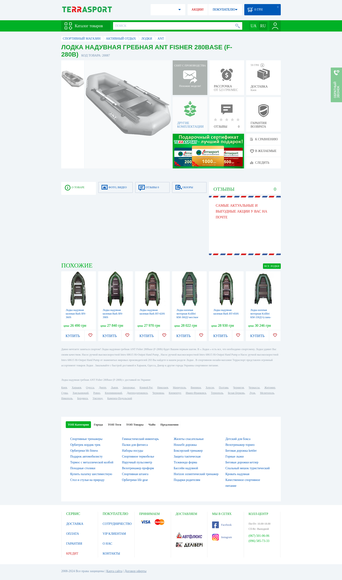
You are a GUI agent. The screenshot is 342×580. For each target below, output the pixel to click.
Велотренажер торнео (239, 444)
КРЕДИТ (72, 553)
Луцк (252, 392)
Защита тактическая (187, 456)
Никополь (66, 398)
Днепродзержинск (137, 392)
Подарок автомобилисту (86, 456)
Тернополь (217, 392)
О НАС (107, 543)
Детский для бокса (237, 439)
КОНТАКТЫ (111, 553)
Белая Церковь (236, 392)
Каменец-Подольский (119, 398)
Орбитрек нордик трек (85, 444)
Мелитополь (267, 392)
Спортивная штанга (135, 474)
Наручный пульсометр (137, 462)
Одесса (90, 387)
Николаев (162, 387)
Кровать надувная (237, 474)
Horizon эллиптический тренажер (196, 474)
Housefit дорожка (185, 444)
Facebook (222, 524)
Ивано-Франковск (196, 392)
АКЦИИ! (198, 9)
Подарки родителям (187, 480)
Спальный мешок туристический (247, 468)
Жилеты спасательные (189, 439)
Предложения (170, 424)
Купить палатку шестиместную (91, 474)
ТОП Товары (134, 424)
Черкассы (254, 387)
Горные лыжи (234, 456)
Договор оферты (136, 571)
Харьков (76, 387)
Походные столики (82, 468)
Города (98, 424)
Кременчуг (175, 392)
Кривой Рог (146, 387)
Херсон (210, 387)
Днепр (102, 387)
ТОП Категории (78, 424)
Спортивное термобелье (138, 456)
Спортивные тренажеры (86, 439)
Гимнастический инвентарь (140, 439)
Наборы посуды (132, 450)
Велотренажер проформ (138, 468)
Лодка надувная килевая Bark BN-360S (76, 313)
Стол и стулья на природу (87, 480)
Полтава (223, 387)
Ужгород (97, 398)
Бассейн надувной (186, 468)
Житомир (269, 387)
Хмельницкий (80, 392)
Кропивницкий (113, 392)
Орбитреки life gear (135, 480)
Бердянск (82, 398)
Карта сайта (114, 571)
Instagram (222, 537)
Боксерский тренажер (188, 450)
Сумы (64, 392)
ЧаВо (151, 424)
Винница (196, 387)
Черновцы (158, 392)
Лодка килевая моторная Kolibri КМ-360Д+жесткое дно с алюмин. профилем (187, 317)
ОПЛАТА (72, 533)
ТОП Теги (114, 424)
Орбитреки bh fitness (84, 450)
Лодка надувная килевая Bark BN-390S (113, 313)
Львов (114, 387)
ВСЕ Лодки (271, 266)
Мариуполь (179, 387)
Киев (64, 387)
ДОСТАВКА (74, 524)
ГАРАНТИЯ (74, 543)
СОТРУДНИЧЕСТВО (117, 524)
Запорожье (128, 387)
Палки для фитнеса (135, 444)
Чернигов (238, 387)
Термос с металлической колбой (91, 462)
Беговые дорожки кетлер (241, 462)
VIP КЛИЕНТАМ (114, 533)
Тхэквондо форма (185, 462)
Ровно (96, 392)
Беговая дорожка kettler (241, 450)
